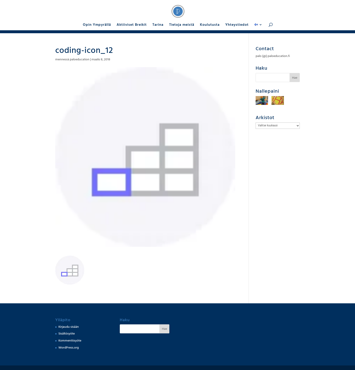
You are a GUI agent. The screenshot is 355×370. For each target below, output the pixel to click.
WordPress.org (68, 347)
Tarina (157, 25)
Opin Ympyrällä (97, 25)
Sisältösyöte (66, 333)
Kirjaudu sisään (68, 327)
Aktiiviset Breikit (132, 25)
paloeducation (79, 59)
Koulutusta (210, 25)
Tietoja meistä (181, 25)
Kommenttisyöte (69, 340)
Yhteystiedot (237, 25)
